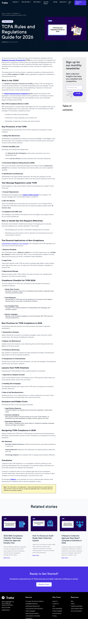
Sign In (70, 2)
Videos (73, 603)
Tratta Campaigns (30, 611)
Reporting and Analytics (32, 613)
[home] (5, 3)
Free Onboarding (57, 608)
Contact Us (55, 603)
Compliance (15, 13)
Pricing (55, 2)
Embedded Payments (32, 603)
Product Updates (57, 611)
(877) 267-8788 (6, 607)
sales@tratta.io (6, 610)
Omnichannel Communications (34, 608)
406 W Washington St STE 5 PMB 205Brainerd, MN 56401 (8, 603)
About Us (55, 601)
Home (3, 13)
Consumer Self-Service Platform (35, 601)
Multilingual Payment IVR (33, 606)
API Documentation (76, 611)
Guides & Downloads (76, 606)
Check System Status (77, 608)
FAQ (53, 606)
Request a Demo (78, 2)
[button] (16, 2)
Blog (8, 13)
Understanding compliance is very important (15, 243)
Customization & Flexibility (33, 616)
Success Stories (46, 2)
